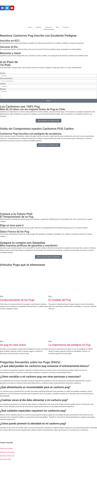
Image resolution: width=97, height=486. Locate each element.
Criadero (38, 27)
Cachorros (48, 27)
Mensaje (3, 89)
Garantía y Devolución (7, 456)
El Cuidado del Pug (59, 299)
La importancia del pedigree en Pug (69, 344)
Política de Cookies (6, 448)
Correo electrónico (6, 78)
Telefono (3, 84)
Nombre (2, 73)
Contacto (66, 27)
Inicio (30, 27)
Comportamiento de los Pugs (17, 299)
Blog (57, 27)
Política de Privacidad (7, 452)
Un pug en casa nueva (13, 344)
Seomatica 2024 (5, 459)
